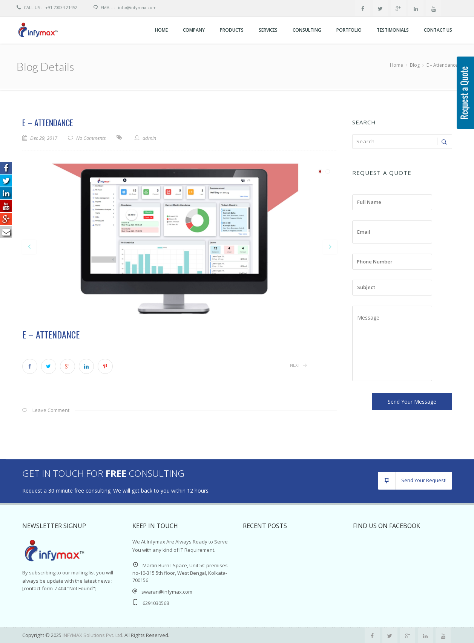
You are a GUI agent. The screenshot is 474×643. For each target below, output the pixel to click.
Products (232, 30)
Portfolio (349, 30)
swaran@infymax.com (166, 591)
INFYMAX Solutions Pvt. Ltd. (93, 635)
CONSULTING (307, 30)
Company (194, 30)
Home (161, 30)
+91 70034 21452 (47, 7)
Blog (415, 65)
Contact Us (438, 30)
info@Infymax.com (137, 7)
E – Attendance (47, 122)
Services (268, 30)
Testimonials (393, 30)
